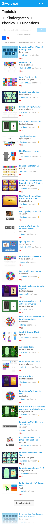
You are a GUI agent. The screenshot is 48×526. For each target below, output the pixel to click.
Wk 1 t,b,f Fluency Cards (30, 121)
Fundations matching (29, 92)
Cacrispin (23, 112)
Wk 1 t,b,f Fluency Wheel (30, 271)
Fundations (29, 22)
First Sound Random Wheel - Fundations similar (32, 317)
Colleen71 (23, 97)
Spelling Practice (26, 241)
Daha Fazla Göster (24, 503)
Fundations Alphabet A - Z (31, 468)
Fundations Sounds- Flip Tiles (30, 453)
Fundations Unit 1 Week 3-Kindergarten (31, 48)
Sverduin (23, 430)
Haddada (23, 171)
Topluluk (9, 11)
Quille (22, 309)
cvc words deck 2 (27, 346)
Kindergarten (18, 17)
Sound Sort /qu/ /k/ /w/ (30, 106)
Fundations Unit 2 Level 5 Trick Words (31, 423)
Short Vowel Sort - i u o (29, 361)
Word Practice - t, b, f (28, 77)
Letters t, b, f (25, 62)
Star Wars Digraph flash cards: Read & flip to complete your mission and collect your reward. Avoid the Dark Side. (32, 197)
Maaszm (23, 262)
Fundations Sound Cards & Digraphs (31, 287)
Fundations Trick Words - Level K (31, 392)
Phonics (8, 22)
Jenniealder (24, 55)
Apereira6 (23, 294)
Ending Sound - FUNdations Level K (32, 484)
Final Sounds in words (29, 151)
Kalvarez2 (23, 473)
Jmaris (22, 491)
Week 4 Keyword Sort (29, 332)
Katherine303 (25, 68)
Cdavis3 (22, 234)
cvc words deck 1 (27, 376)
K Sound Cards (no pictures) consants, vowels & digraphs (32, 407)
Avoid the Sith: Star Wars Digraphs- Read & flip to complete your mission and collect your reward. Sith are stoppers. (32, 181)
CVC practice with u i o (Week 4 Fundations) (29, 438)
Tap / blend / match (28, 136)
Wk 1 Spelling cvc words (30, 211)
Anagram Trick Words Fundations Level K (29, 227)
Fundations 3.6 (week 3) (30, 256)
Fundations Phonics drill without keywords (30, 302)
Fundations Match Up (29, 165)
